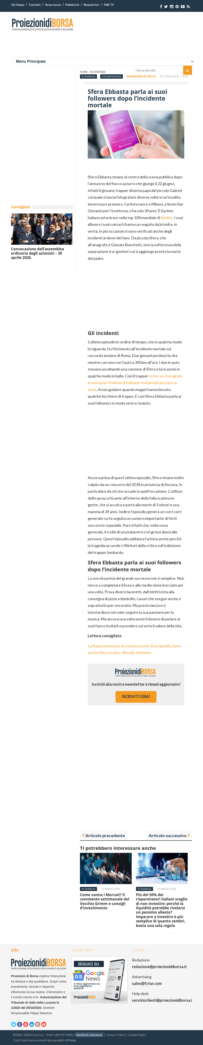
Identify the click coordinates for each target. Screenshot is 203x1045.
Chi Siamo (17, 4)
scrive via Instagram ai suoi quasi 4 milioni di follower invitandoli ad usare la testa (135, 383)
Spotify (167, 217)
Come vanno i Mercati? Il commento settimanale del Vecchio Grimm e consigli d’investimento (104, 901)
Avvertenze (53, 4)
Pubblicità (72, 4)
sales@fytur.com (147, 983)
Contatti (35, 4)
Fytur (72, 1040)
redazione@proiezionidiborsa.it (159, 966)
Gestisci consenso (89, 1035)
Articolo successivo (168, 835)
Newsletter (91, 4)
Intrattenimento (111, 76)
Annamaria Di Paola (141, 76)
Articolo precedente (105, 835)
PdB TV (109, 4)
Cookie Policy (137, 1035)
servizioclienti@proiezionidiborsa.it (163, 1000)
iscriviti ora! (136, 696)
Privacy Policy (115, 1035)
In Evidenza (88, 76)
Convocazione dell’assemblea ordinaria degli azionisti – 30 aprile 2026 (37, 253)
